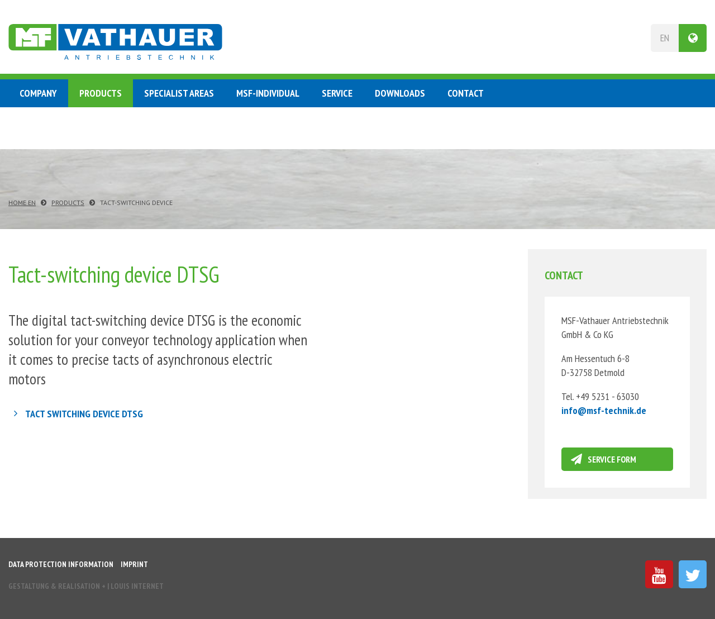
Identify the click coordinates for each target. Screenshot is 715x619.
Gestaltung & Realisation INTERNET (86, 586)
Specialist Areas (179, 93)
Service (337, 93)
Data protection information (60, 564)
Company (38, 93)
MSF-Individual (267, 93)
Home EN (22, 202)
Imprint (134, 564)
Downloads (400, 93)
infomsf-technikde (603, 410)
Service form (612, 459)
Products (100, 93)
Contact (465, 93)
